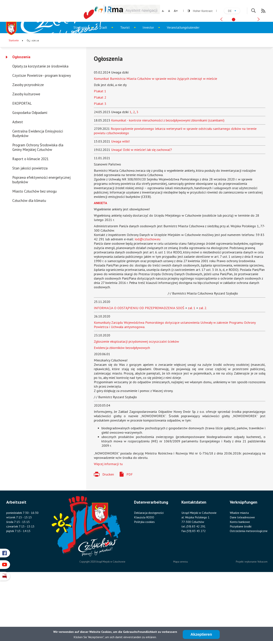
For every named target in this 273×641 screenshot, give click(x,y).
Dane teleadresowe (242, 580)
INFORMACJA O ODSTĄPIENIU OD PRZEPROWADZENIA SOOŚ (139, 371)
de (234, 11)
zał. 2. (203, 371)
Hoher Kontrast (200, 11)
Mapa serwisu (180, 625)
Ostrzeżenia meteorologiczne (249, 594)
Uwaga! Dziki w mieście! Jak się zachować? (141, 213)
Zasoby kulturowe (26, 157)
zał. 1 (191, 371)
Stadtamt (85, 92)
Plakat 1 (100, 154)
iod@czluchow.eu (147, 302)
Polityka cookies (144, 585)
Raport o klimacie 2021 (30, 222)
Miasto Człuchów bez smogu (34, 254)
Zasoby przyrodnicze (28, 148)
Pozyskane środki (240, 590)
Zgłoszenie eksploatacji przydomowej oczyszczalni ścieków (136, 405)
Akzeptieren (201, 634)
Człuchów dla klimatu (29, 264)
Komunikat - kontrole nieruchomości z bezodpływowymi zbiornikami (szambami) (167, 183)
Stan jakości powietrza (30, 231)
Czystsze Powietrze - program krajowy (41, 138)
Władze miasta (239, 576)
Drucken (108, 537)
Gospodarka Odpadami (29, 176)
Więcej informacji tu (108, 527)
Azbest (17, 185)
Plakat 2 (100, 160)
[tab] (233, 79)
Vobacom (262, 625)
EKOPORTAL (22, 166)
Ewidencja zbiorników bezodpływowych (122, 411)
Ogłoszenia (21, 120)
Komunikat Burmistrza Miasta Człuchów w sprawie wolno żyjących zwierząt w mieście (155, 142)
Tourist (129, 92)
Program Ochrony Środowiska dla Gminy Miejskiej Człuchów (37, 210)
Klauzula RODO (144, 580)
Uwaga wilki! (120, 204)
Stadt (108, 92)
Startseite (14, 103)
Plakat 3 (100, 167)
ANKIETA (100, 266)
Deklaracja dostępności (149, 576)
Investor (153, 92)
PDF (129, 537)
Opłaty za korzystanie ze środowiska (40, 129)
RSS (263, 11)
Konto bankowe (240, 585)
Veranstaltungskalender (183, 91)
